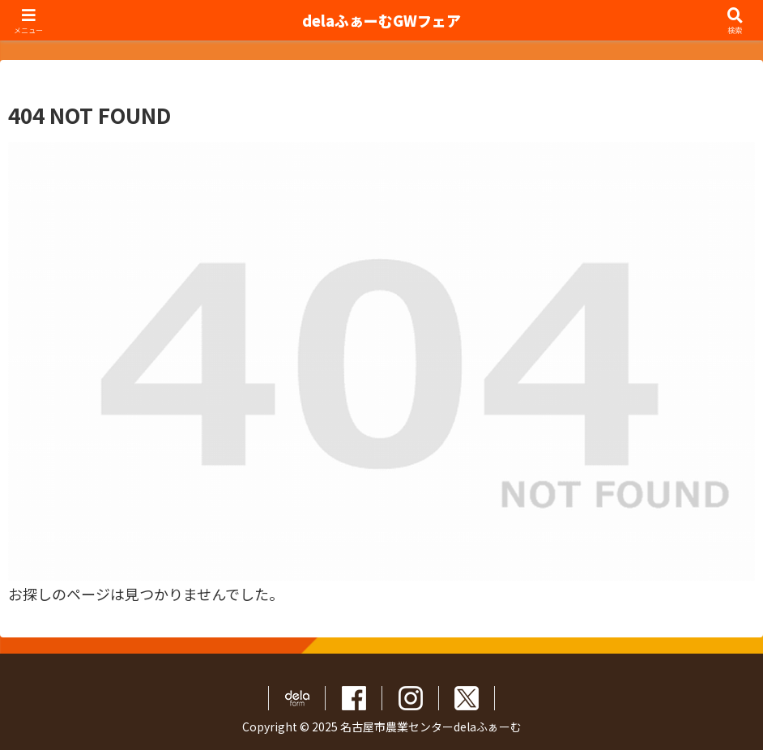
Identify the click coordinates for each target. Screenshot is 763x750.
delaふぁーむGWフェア (381, 20)
